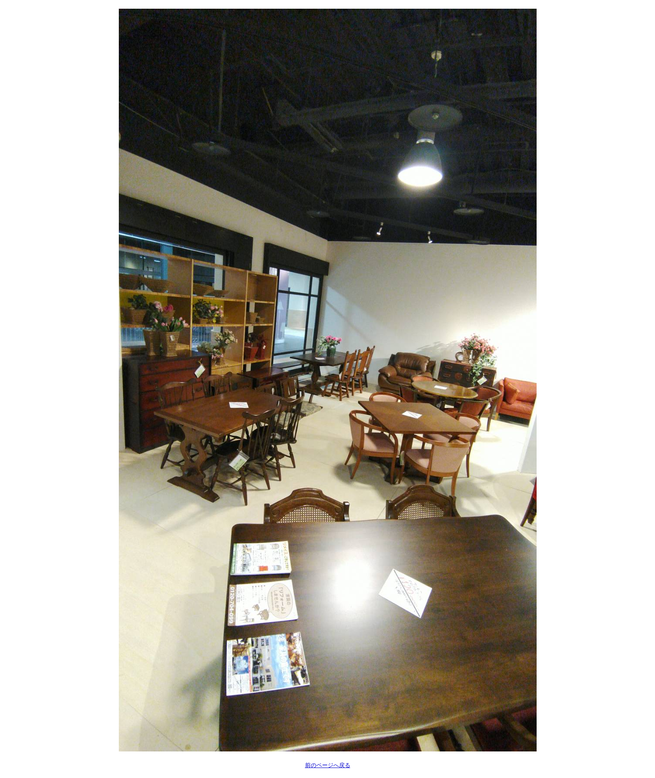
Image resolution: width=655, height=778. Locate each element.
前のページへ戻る (327, 765)
